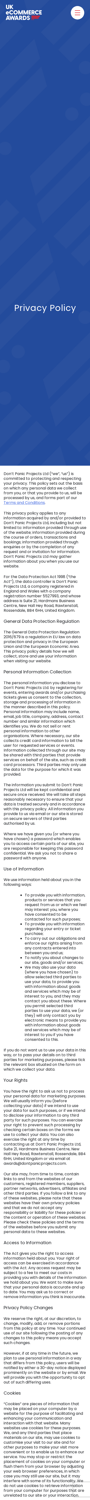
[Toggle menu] (77, 12)
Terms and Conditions (24, 502)
